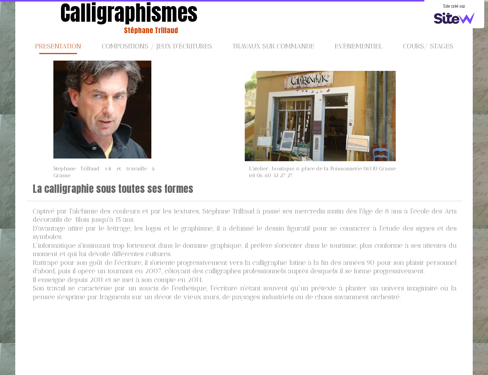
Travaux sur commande (273, 46)
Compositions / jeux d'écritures (157, 46)
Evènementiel (358, 46)
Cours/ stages (428, 46)
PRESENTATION (58, 46)
